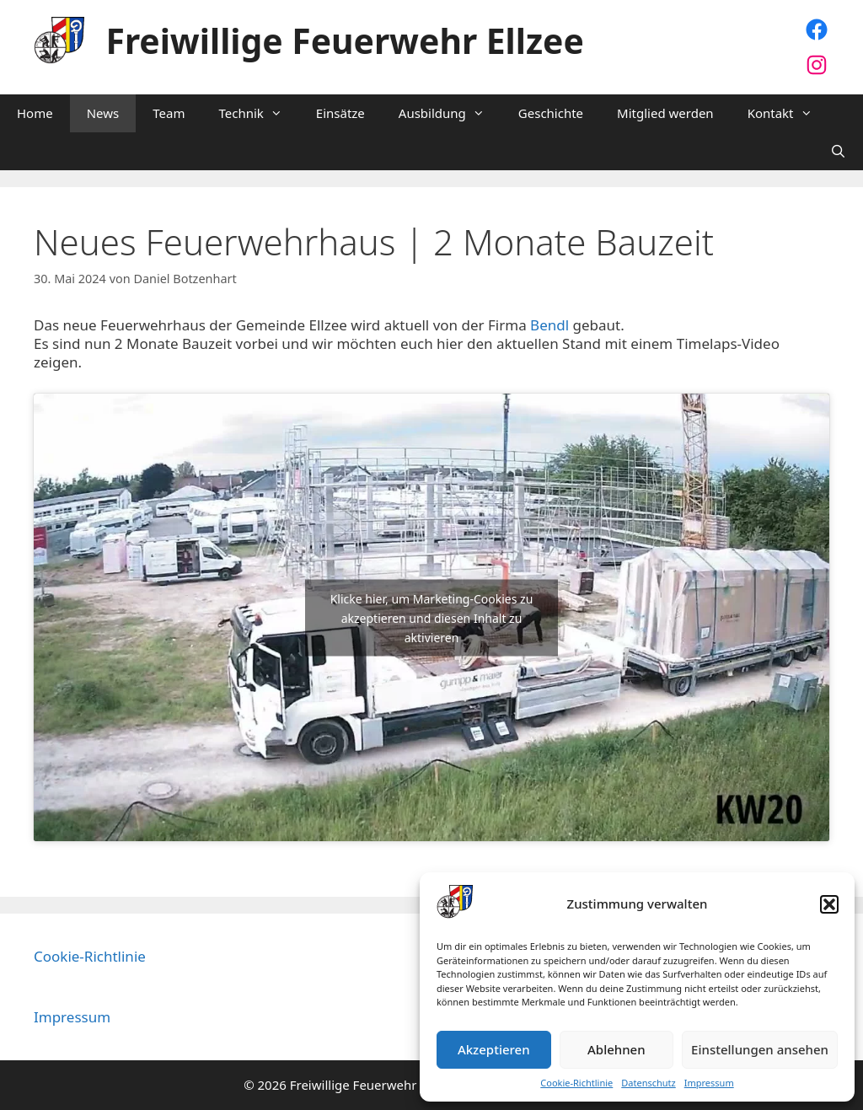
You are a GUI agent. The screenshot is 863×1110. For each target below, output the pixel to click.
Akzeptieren (494, 1049)
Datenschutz (648, 1083)
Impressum (709, 1083)
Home (35, 113)
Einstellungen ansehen (759, 1049)
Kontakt (788, 113)
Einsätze (340, 113)
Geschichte (550, 113)
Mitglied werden (665, 113)
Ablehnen (616, 1049)
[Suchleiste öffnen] (838, 151)
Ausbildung (450, 113)
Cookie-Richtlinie (576, 1083)
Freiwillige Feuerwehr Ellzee (345, 40)
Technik (258, 113)
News (103, 113)
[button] (829, 904)
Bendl (551, 325)
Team (169, 113)
